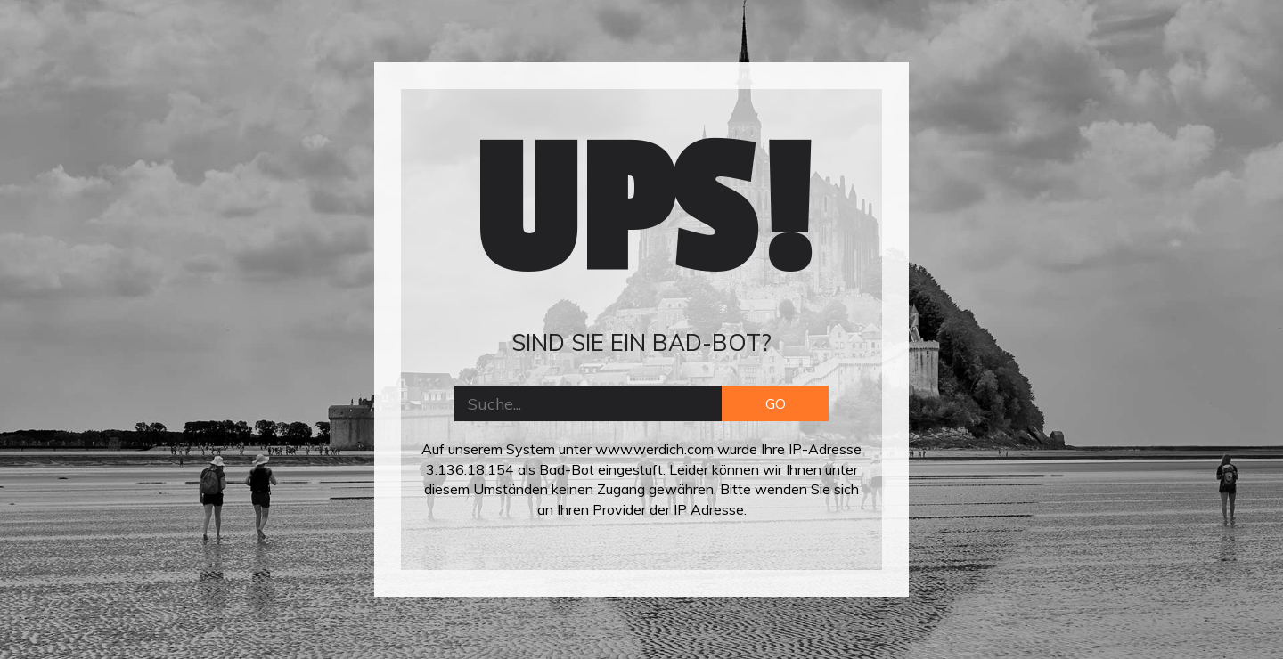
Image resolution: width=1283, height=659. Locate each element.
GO (775, 403)
